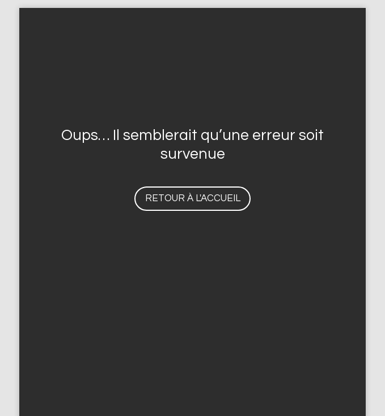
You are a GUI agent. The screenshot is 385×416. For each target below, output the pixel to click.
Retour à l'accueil (192, 198)
